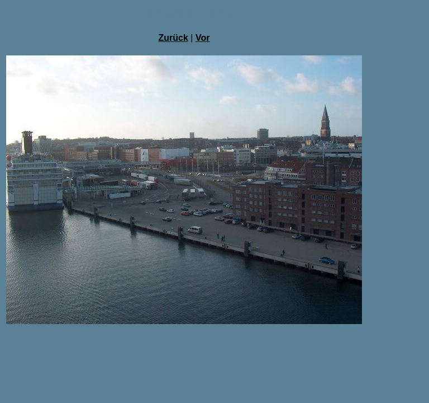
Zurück (173, 38)
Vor (202, 38)
